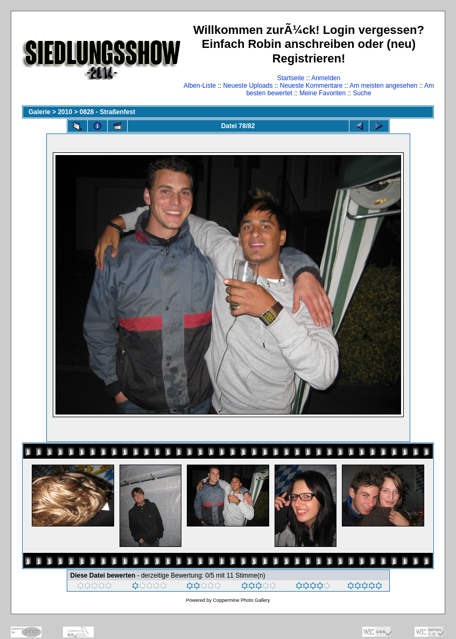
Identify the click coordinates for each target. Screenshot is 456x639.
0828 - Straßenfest (107, 112)
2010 (65, 112)
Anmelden (325, 78)
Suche (362, 93)
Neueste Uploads (247, 85)
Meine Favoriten (322, 93)
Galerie (40, 112)
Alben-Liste (200, 85)
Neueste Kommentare (311, 85)
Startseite (291, 78)
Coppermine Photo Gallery (241, 600)
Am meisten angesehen (383, 85)
